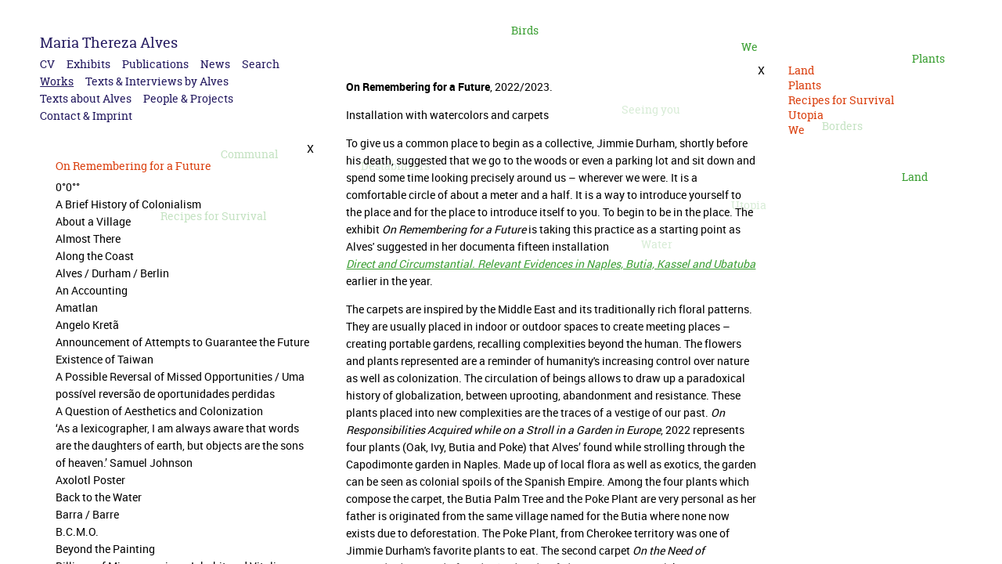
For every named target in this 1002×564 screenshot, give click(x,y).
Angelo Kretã (87, 324)
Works (57, 81)
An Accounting (92, 290)
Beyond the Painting (105, 548)
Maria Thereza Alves (109, 42)
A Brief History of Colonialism (128, 204)
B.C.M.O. (77, 531)
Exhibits (88, 63)
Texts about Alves (86, 98)
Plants (928, 58)
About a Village (93, 221)
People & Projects (188, 98)
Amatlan (77, 307)
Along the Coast (95, 255)
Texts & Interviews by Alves (157, 81)
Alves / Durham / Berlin (112, 273)
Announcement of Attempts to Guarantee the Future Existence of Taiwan (182, 350)
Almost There (88, 238)
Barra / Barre (87, 514)
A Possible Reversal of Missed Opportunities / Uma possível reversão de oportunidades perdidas (180, 385)
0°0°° (68, 186)
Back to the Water (99, 497)
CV (47, 63)
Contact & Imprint (86, 115)
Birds (525, 30)
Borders (842, 125)
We (749, 46)
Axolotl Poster (90, 479)
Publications (155, 63)
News (215, 63)
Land (915, 176)
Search (260, 63)
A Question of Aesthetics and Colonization (159, 410)
